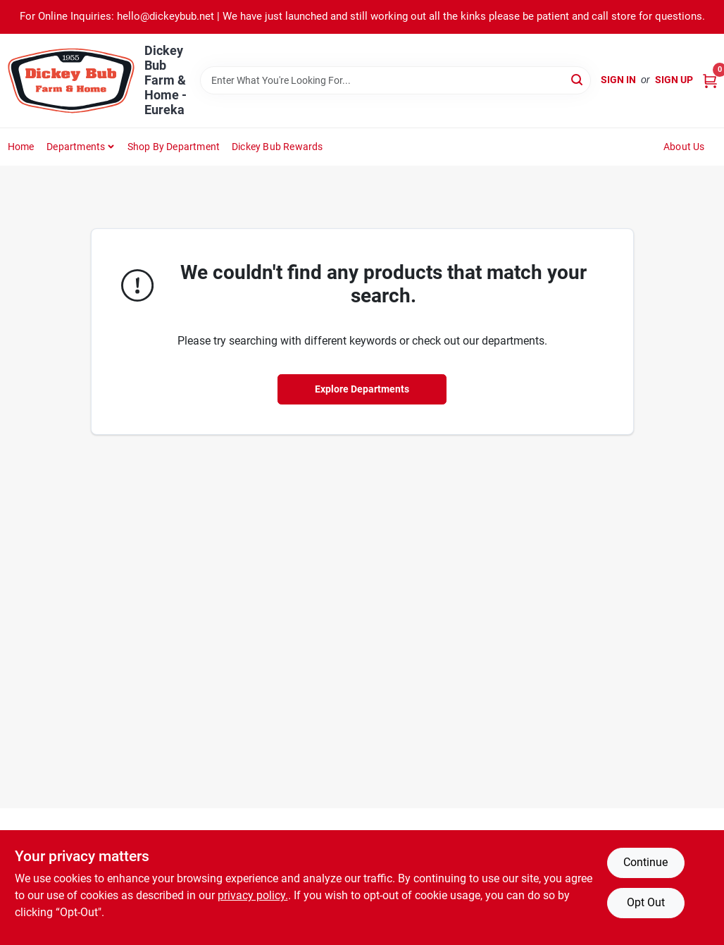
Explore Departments (362, 389)
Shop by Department (173, 146)
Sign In (618, 79)
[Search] (578, 79)
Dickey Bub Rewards (277, 146)
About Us (684, 146)
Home (21, 146)
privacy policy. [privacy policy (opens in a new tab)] (253, 895)
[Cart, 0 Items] (710, 80)
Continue (645, 862)
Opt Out (646, 902)
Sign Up (674, 79)
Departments (75, 146)
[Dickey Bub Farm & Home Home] (71, 80)
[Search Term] (395, 80)
